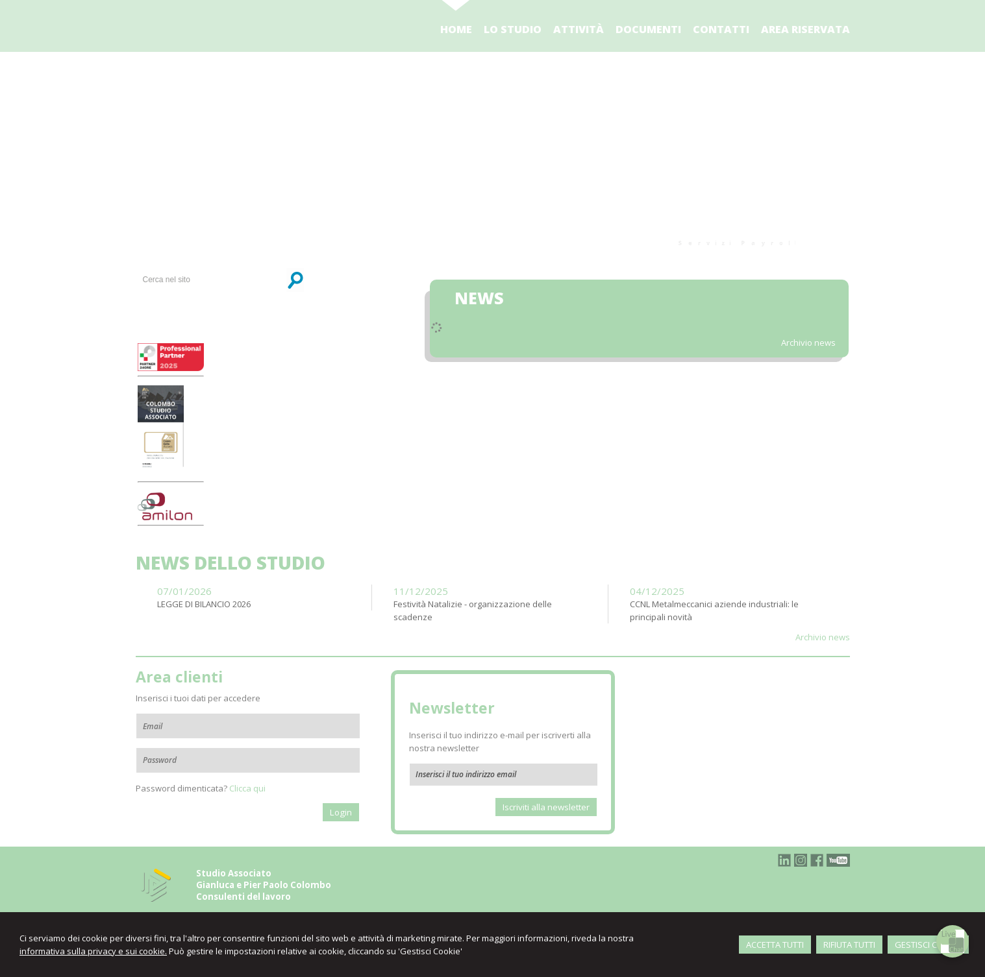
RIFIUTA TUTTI (849, 944)
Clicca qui (247, 788)
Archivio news (808, 342)
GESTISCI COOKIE (928, 944)
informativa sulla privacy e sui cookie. (93, 951)
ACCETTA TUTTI (775, 944)
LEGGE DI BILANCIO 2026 (204, 604)
